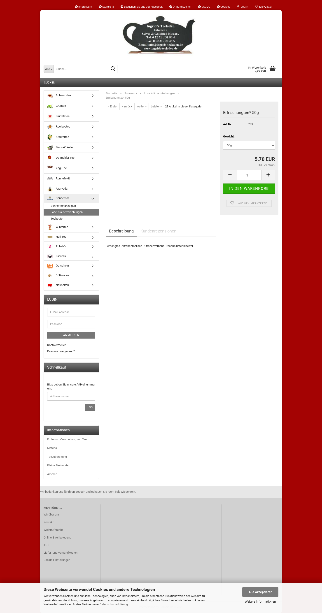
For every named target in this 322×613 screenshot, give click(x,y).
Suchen (49, 82)
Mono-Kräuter (60, 147)
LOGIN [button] (242, 6)
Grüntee (56, 106)
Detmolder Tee (61, 158)
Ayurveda (57, 188)
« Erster (112, 106)
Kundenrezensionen (158, 231)
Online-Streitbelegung (57, 537)
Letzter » (156, 106)
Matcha (52, 448)
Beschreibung (121, 231)
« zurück (127, 106)
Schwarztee (59, 95)
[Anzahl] (249, 175)
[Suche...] (49, 69)
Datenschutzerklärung (114, 604)
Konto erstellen (56, 345)
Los (90, 407)
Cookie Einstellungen (57, 560)
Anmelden (71, 335)
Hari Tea (56, 236)
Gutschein (58, 266)
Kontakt (49, 522)
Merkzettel (263, 6)
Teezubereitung (57, 456)
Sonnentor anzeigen (63, 205)
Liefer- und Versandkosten (60, 552)
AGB (46, 545)
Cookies (223, 6)
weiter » (142, 106)
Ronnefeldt (58, 178)
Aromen (52, 474)
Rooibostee (58, 127)
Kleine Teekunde (57, 465)
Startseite (106, 6)
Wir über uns (52, 514)
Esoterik (56, 256)
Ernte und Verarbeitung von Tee (67, 439)
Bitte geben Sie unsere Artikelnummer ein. (71, 386)
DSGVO (204, 6)
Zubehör (56, 246)
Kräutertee (58, 137)
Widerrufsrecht (53, 530)
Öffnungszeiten (180, 6)
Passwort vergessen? (61, 351)
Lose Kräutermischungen (67, 212)
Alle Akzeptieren (260, 592)
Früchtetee (58, 116)
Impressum (83, 6)
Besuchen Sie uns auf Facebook (142, 6)
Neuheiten (58, 285)
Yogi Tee (57, 168)
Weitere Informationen (260, 601)
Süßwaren (58, 275)
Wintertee (57, 227)
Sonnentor (58, 198)
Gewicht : (229, 136)
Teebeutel (57, 218)
